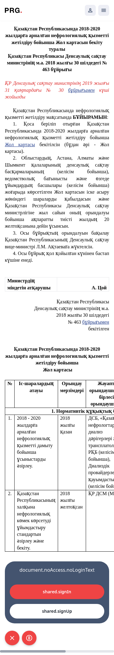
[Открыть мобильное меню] (103, 10)
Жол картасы (20, 144)
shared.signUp (57, 611)
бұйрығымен (95, 322)
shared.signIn (57, 592)
